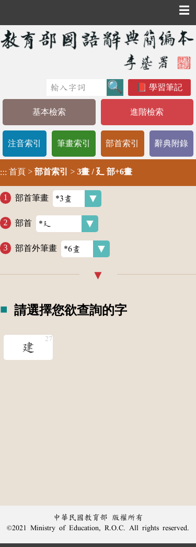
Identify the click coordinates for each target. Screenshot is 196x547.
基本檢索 (49, 111)
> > (66, 172)
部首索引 (122, 143)
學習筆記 (165, 87)
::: (3, 172)
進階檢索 (147, 111)
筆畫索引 (73, 143)
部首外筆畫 (62, 248)
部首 (56, 223)
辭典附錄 (171, 143)
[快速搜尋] (77, 87)
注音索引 (24, 143)
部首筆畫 (58, 198)
